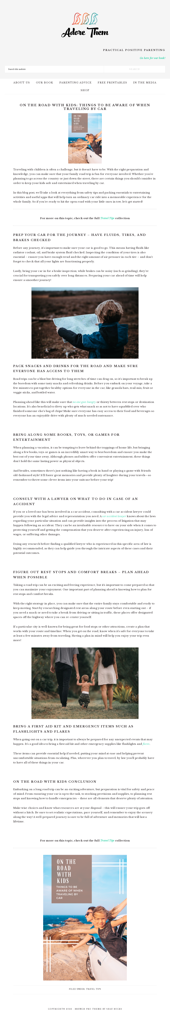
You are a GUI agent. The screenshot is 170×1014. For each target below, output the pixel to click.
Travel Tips (107, 218)
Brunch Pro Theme (88, 1009)
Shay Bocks (114, 1009)
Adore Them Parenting (85, 25)
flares (146, 743)
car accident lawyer (114, 516)
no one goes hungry (84, 402)
